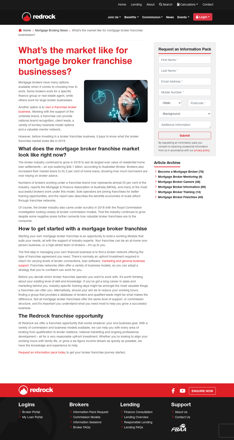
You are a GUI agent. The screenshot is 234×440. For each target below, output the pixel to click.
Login (203, 17)
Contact (208, 4)
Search (167, 4)
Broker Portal (31, 412)
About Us (181, 412)
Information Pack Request (90, 412)
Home (122, 4)
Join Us (113, 17)
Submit (185, 135)
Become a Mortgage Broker (181, 171)
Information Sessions (87, 422)
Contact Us (182, 417)
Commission (151, 17)
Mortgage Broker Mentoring (180, 176)
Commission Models (86, 417)
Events (182, 17)
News (170, 17)
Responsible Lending (138, 422)
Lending (136, 4)
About (150, 4)
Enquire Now (202, 391)
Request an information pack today (42, 352)
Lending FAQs (133, 427)
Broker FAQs (81, 427)
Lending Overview (136, 417)
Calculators (187, 4)
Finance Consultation (138, 412)
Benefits (130, 17)
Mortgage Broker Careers (179, 182)
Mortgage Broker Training (179, 192)
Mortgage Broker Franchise (180, 197)
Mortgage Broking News (51, 30)
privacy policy (201, 150)
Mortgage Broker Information (182, 187)
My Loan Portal (32, 417)
